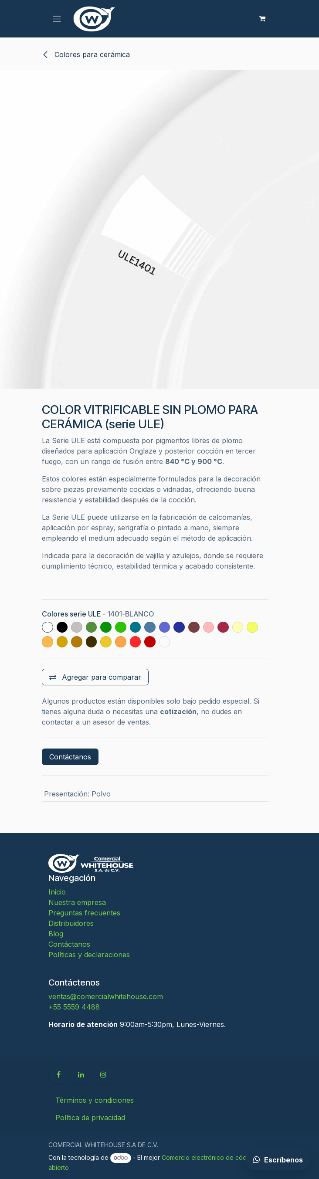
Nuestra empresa (77, 902)
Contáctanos (70, 756)
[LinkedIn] (81, 1074)
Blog (55, 933)
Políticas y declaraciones (89, 954)
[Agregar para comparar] (95, 677)
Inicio (57, 892)
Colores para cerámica (86, 54)
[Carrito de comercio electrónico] (262, 18)
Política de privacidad (90, 1117)
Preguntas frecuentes (84, 912)
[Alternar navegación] (56, 18)
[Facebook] (58, 1074)
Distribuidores (71, 923)
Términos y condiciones (94, 1100)
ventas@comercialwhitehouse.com (105, 996)
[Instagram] (103, 1074)
